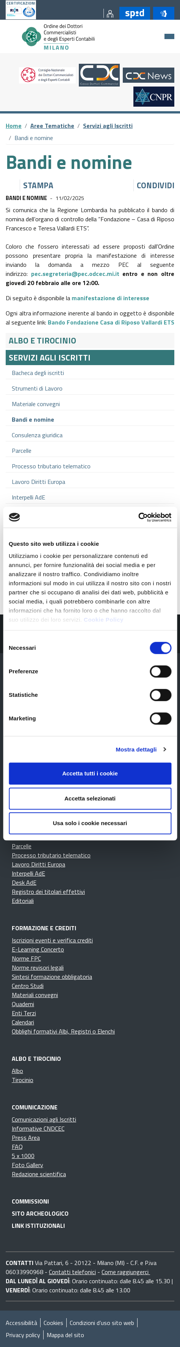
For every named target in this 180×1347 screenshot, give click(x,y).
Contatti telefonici (72, 1271)
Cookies (53, 1322)
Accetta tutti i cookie (90, 773)
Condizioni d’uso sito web (102, 1322)
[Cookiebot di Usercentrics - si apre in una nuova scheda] (138, 517)
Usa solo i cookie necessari (90, 823)
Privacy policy (23, 1334)
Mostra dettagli (136, 749)
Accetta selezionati (90, 798)
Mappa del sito (65, 1334)
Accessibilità (21, 1322)
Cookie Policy (104, 619)
